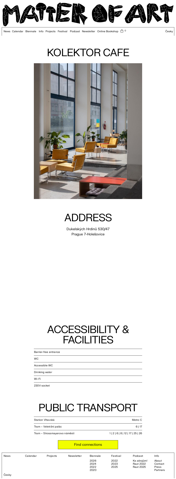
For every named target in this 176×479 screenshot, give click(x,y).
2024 (93, 464)
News (7, 31)
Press (157, 467)
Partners (159, 470)
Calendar (17, 31)
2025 (114, 467)
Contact (159, 464)
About (158, 460)
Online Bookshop (107, 31)
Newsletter (88, 31)
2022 (93, 467)
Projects (51, 31)
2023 (114, 464)
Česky (169, 31)
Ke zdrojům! (140, 460)
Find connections (88, 444)
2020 (93, 470)
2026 (93, 460)
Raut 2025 (139, 467)
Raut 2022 (139, 464)
